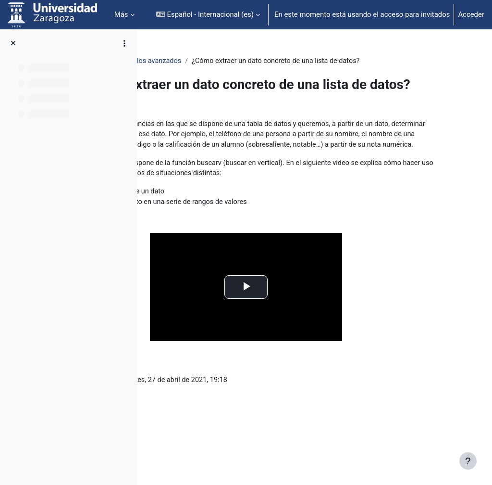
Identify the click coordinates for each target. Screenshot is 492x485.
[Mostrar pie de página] (468, 461)
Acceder (471, 14)
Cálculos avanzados (251, 61)
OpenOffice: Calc (182, 61)
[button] (208, 14)
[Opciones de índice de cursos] (124, 43)
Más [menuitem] (121, 14)
